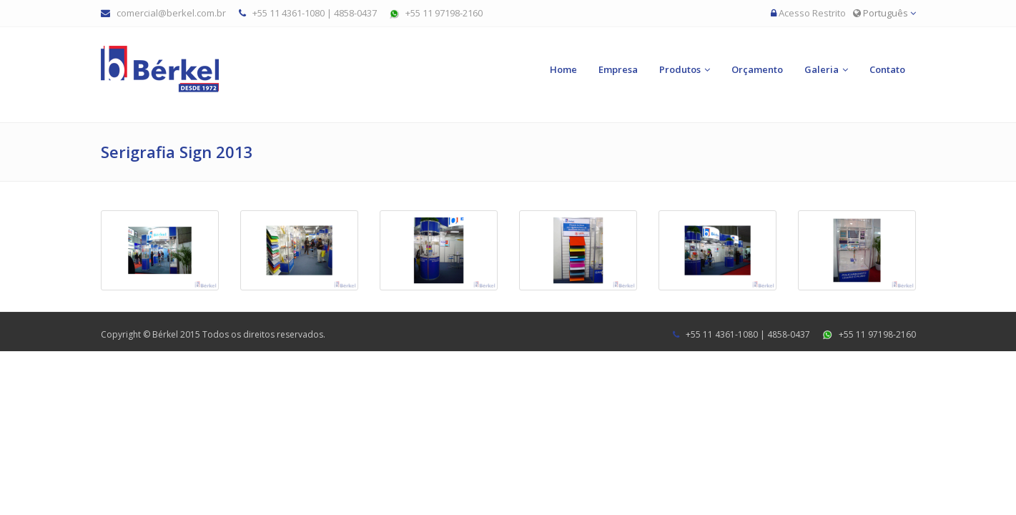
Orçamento (757, 69)
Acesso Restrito (812, 12)
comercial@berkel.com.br (171, 12)
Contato (887, 69)
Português (884, 12)
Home (563, 69)
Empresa (618, 69)
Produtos (680, 69)
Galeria (821, 69)
